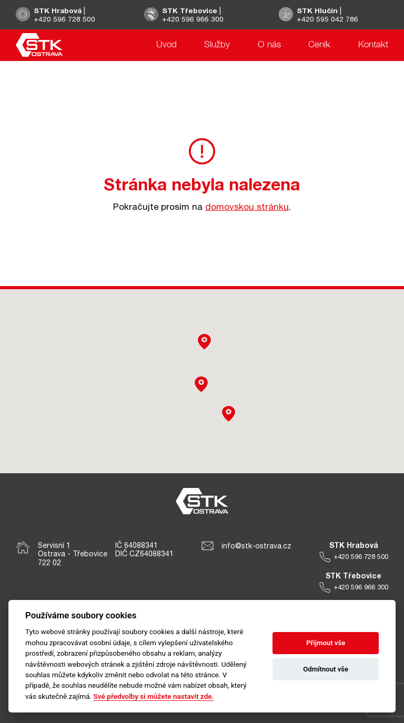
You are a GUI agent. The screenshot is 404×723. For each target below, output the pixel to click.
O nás (269, 45)
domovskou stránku (247, 206)
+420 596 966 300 (193, 19)
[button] (228, 413)
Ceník (319, 45)
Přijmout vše (325, 643)
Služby (217, 45)
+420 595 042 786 (328, 19)
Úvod (166, 45)
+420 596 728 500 (64, 19)
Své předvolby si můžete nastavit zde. (154, 696)
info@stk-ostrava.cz (246, 546)
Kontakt (373, 45)
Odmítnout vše (325, 669)
